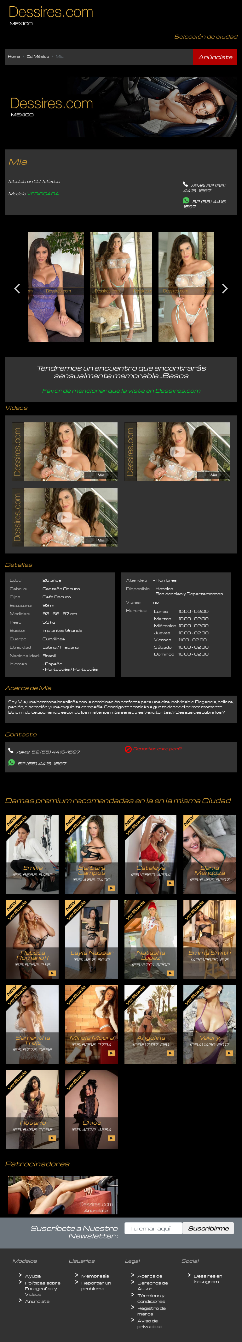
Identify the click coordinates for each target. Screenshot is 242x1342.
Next (225, 286)
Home (14, 56)
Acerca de (149, 1276)
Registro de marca (151, 1310)
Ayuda (33, 1276)
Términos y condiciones (151, 1298)
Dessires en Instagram (208, 1278)
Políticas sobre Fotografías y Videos (42, 1288)
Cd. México (38, 56)
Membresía (95, 1276)
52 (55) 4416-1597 (204, 188)
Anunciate (37, 1301)
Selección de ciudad (205, 36)
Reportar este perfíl (157, 748)
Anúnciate (215, 56)
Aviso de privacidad (150, 1323)
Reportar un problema (96, 1285)
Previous (17, 286)
